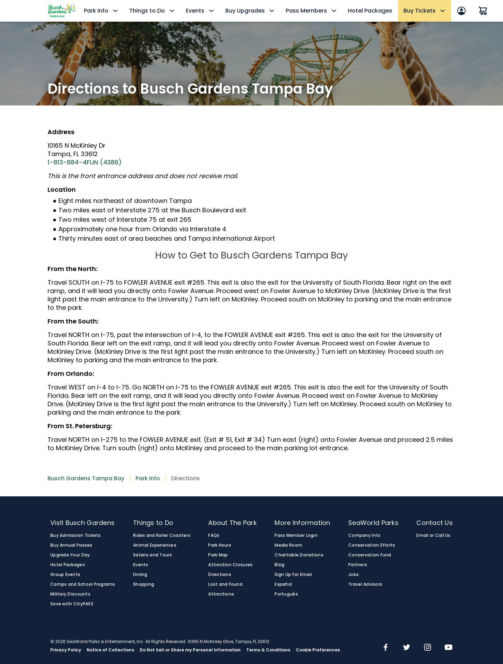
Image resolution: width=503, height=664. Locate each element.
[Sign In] (461, 11)
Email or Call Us (433, 535)
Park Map (218, 555)
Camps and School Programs (82, 584)
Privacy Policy (65, 650)
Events (140, 565)
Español (283, 584)
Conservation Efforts (371, 545)
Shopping (143, 584)
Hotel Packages (370, 11)
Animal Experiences (154, 545)
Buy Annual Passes (71, 545)
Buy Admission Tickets (75, 535)
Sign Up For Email (293, 574)
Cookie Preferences (318, 650)
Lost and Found (225, 584)
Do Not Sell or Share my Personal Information (190, 650)
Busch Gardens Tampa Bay (86, 478)
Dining (140, 574)
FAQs (213, 535)
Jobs (353, 574)
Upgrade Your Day (70, 555)
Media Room (288, 545)
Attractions (221, 594)
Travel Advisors (365, 584)
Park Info (148, 478)
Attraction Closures (230, 565)
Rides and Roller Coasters (161, 535)
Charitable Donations (299, 555)
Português (286, 594)
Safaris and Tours (152, 555)
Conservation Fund (369, 555)
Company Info (364, 535)
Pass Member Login (296, 535)
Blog (279, 565)
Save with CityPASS (71, 604)
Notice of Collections (110, 650)
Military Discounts (70, 594)
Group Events (65, 574)
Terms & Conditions (268, 650)
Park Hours (219, 545)
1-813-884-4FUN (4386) (85, 162)
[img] (385, 648)
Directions (219, 574)
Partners (357, 565)
